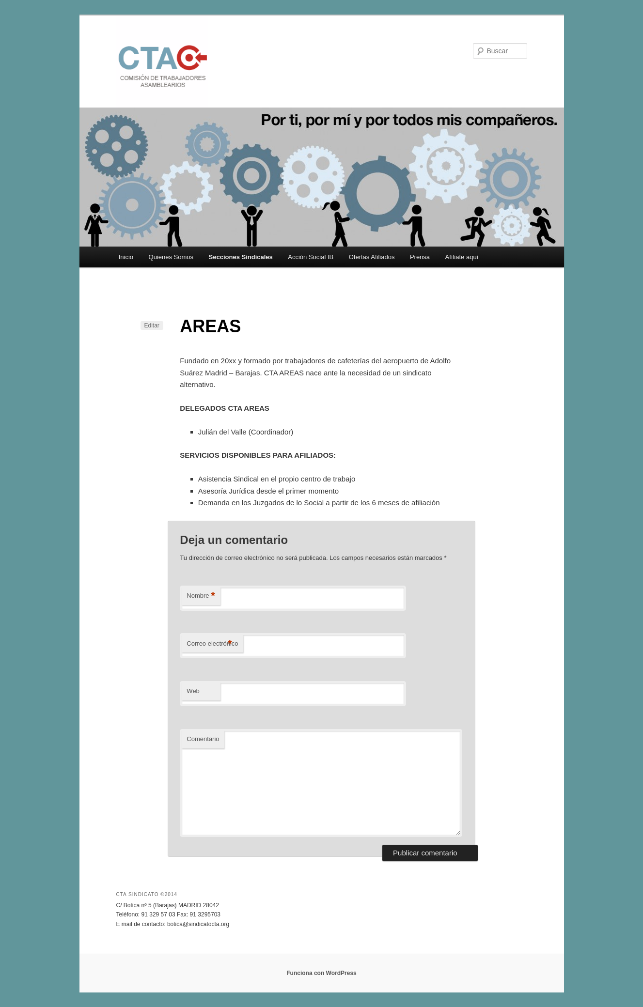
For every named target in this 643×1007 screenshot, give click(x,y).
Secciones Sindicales (241, 257)
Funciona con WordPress (321, 973)
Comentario (203, 739)
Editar (151, 325)
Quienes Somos (171, 257)
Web (193, 691)
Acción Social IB (310, 257)
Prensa (420, 257)
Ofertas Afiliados (372, 257)
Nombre (201, 596)
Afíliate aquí (462, 257)
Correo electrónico (212, 644)
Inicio (126, 257)
